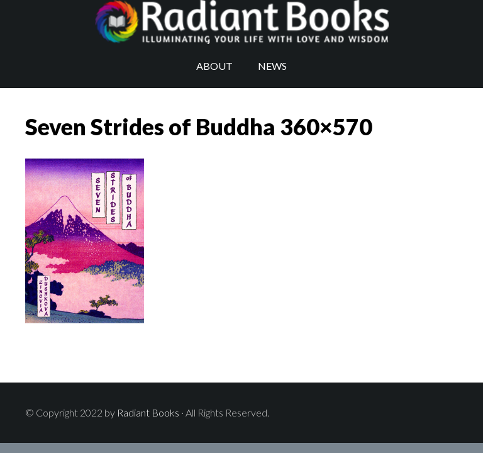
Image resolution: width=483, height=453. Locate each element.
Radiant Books (241, 22)
